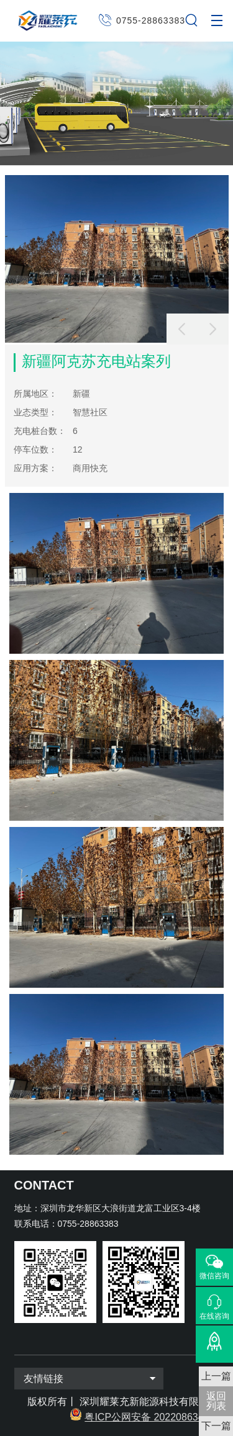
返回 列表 (216, 1401)
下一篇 (216, 1425)
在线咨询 (214, 1316)
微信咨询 (214, 1275)
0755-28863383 (150, 20)
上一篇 (216, 1376)
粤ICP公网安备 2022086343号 (152, 1417)
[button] (213, 329)
